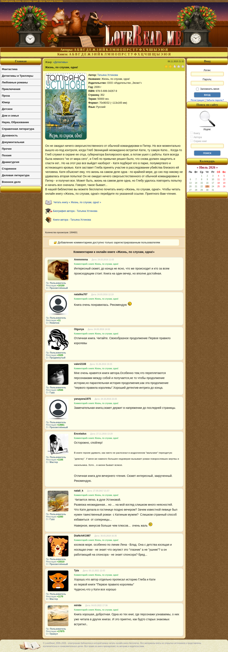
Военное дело (11, 181)
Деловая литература (15, 175)
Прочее (7, 148)
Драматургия (10, 162)
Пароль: (207, 81)
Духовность (10, 135)
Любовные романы (15, 82)
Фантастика (9, 69)
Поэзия (6, 155)
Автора (196, 137)
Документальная (13, 142)
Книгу (195, 133)
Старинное (9, 168)
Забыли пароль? (215, 100)
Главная (21, 61)
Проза (6, 95)
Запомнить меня (207, 88)
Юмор (6, 102)
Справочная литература (18, 128)
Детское (7, 108)
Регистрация (197, 100)
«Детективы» (60, 62)
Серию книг (198, 141)
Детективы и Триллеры (17, 75)
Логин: (207, 72)
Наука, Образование (15, 122)
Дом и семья (10, 115)
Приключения (11, 89)
